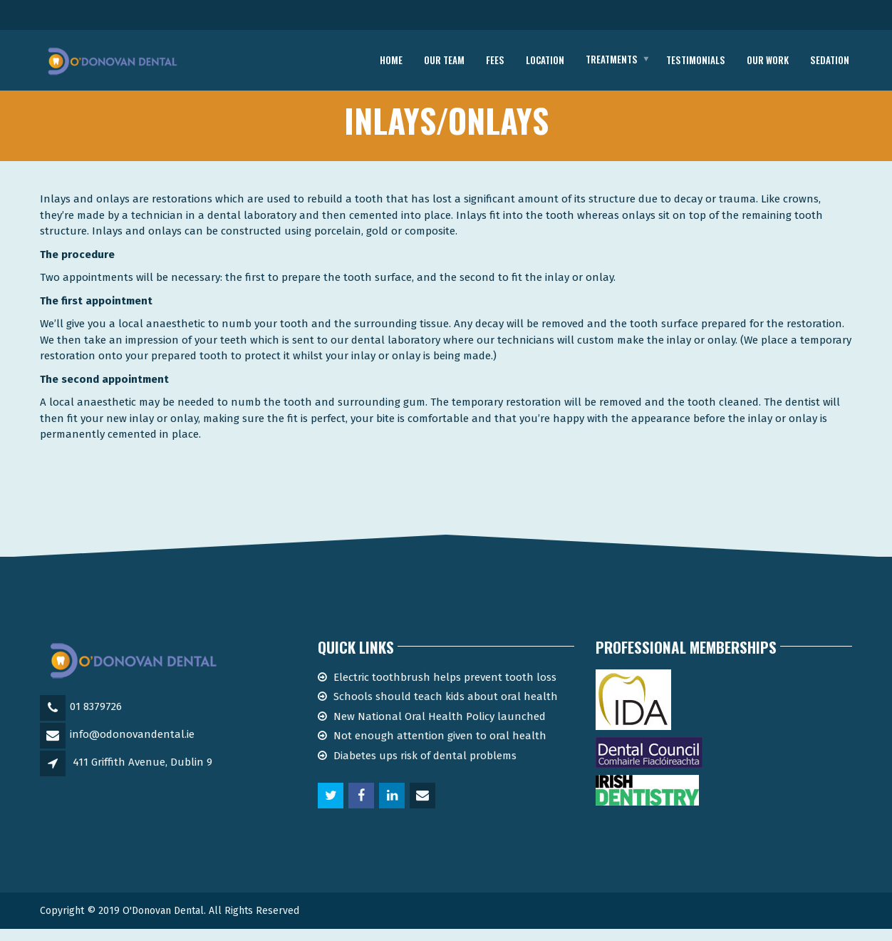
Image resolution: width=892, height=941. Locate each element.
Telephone (794, 17)
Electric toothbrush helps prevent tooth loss (444, 688)
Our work (768, 60)
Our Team (444, 60)
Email (117, 17)
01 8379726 (96, 718)
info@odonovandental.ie (132, 746)
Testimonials (695, 60)
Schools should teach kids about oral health (445, 708)
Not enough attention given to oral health (439, 747)
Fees (495, 60)
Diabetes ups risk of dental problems (425, 767)
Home (391, 60)
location (545, 60)
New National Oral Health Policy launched (439, 727)
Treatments (612, 60)
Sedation (829, 60)
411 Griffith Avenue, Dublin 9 (142, 774)
